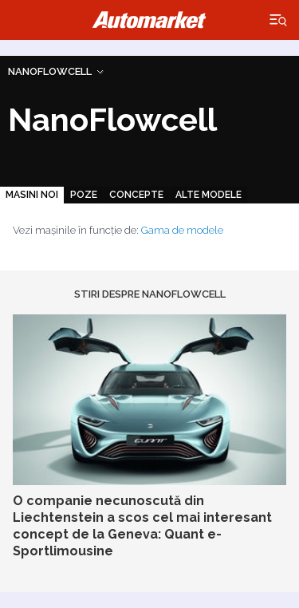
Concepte (136, 194)
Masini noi (32, 194)
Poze (83, 194)
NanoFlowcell (50, 71)
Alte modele (208, 194)
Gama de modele (182, 230)
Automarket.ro (150, 20)
